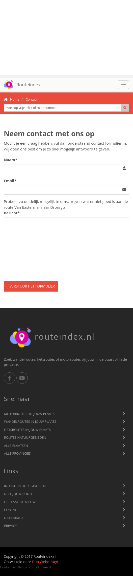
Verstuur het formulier (32, 286)
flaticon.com (26, 567)
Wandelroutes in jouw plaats (30, 421)
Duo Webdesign (45, 561)
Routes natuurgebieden (25, 437)
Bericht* (12, 212)
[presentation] (42, 265)
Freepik (46, 567)
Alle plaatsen (16, 445)
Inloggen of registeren (25, 486)
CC (38, 567)
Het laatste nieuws (20, 502)
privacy (10, 525)
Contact (11, 509)
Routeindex (20, 84)
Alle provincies (17, 453)
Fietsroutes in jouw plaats (27, 429)
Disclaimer (13, 517)
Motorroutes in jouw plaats (29, 413)
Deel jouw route (18, 493)
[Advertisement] (66, 37)
